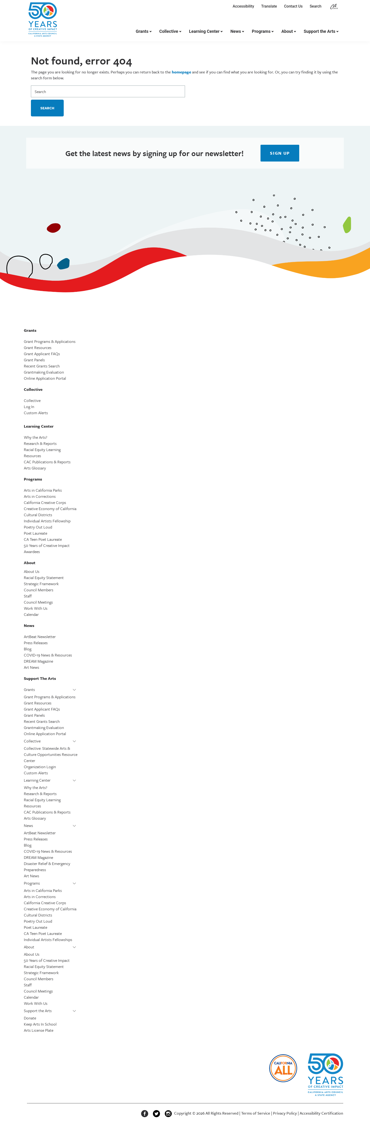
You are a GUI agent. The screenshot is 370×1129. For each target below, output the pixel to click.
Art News (31, 667)
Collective (168, 31)
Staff (28, 596)
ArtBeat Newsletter (40, 636)
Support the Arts (319, 31)
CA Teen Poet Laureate (43, 539)
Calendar (31, 614)
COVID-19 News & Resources (48, 655)
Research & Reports (40, 443)
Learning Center (204, 31)
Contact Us (293, 6)
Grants (142, 31)
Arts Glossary (35, 468)
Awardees (32, 551)
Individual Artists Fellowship (47, 521)
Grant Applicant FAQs (42, 354)
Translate (269, 6)
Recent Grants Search (42, 366)
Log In (29, 406)
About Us (31, 571)
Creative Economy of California (50, 508)
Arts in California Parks (43, 490)
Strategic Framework (41, 584)
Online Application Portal (45, 378)
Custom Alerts (36, 413)
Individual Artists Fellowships (48, 939)
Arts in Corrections (40, 496)
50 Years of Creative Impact (47, 545)
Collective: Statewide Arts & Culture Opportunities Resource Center (50, 754)
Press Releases (36, 643)
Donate (30, 1018)
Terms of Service (255, 1113)
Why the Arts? (35, 437)
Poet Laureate (35, 533)
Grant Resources (37, 347)
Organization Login (40, 767)
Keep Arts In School (40, 1024)
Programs (261, 31)
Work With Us (35, 608)
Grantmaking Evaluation (44, 372)
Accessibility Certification (321, 1113)
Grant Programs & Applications (50, 341)
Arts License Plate (38, 1030)
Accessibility (243, 6)
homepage (181, 72)
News (235, 31)
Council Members (38, 590)
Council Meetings (38, 602)
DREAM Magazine (38, 661)
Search (316, 6)
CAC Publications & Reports (47, 462)
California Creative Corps (45, 502)
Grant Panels (34, 360)
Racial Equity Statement (44, 577)
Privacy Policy (285, 1113)
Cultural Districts (38, 515)
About (287, 31)
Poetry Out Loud (38, 527)
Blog (27, 649)
